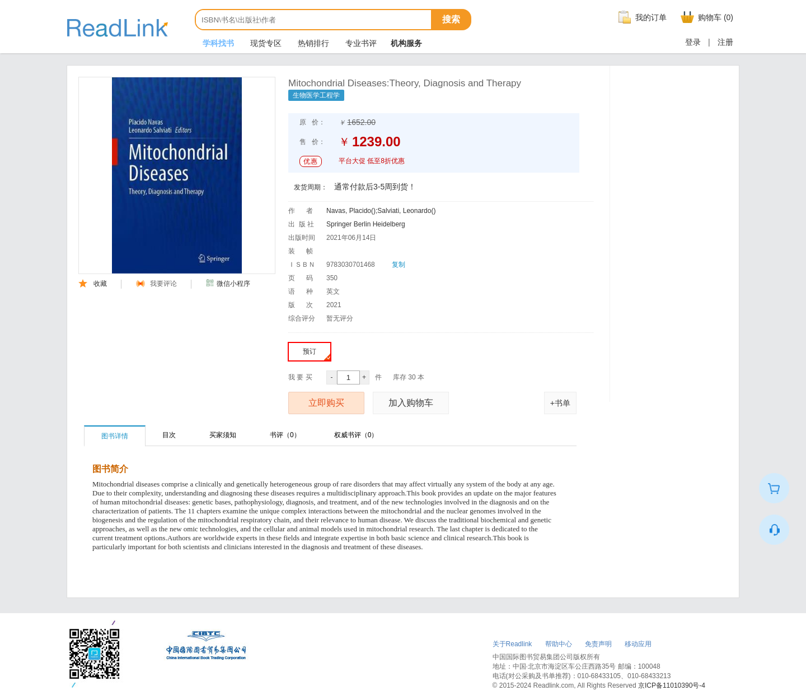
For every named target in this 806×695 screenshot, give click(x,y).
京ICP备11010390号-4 (671, 685)
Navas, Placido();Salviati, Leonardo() (380, 211)
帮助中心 (558, 644)
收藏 (92, 284)
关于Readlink (512, 644)
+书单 (560, 403)
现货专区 (265, 43)
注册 (725, 42)
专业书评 (360, 43)
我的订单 (641, 17)
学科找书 (217, 43)
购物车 (705, 17)
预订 (316, 353)
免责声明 (598, 644)
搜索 (451, 19)
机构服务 (406, 43)
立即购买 (326, 402)
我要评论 (156, 284)
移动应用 (638, 644)
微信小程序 (227, 284)
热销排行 (312, 43)
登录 (693, 42)
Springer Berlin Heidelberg (365, 224)
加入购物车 (410, 402)
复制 (398, 264)
